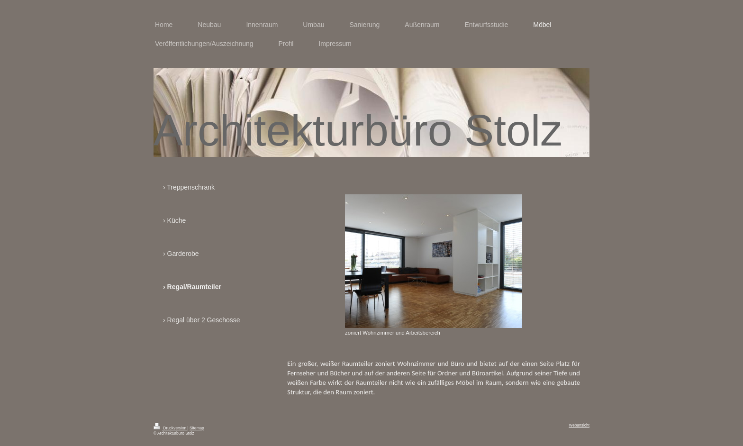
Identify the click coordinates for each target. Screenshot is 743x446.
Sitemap (197, 428)
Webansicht (579, 425)
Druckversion (171, 428)
